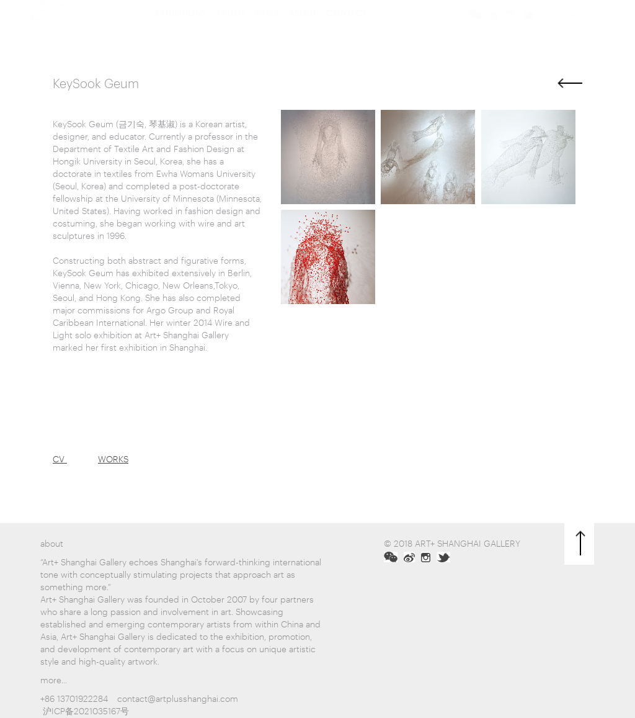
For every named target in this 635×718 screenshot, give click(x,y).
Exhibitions (180, 27)
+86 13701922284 (74, 698)
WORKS (113, 458)
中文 (576, 29)
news (266, 27)
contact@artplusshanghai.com (177, 698)
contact (346, 27)
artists (231, 27)
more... (53, 679)
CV (60, 458)
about (302, 27)
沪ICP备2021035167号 (86, 710)
